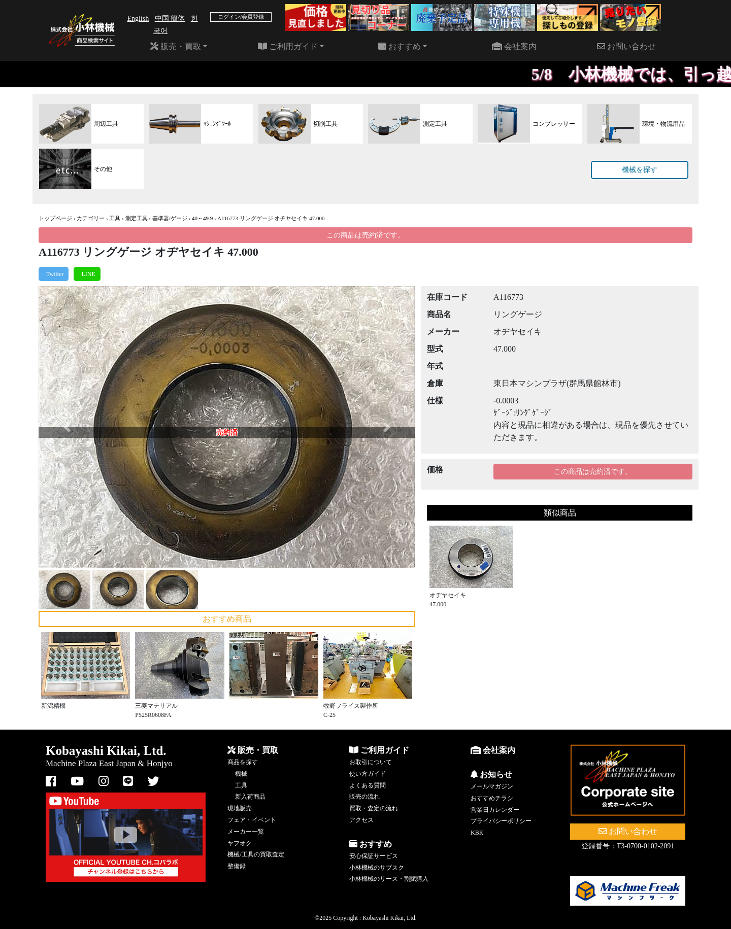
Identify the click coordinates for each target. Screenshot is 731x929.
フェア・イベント (251, 819)
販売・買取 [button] (175, 46)
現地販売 (239, 808)
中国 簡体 (170, 18)
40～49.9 (202, 218)
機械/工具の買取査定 (255, 854)
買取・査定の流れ (373, 808)
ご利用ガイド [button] (288, 46)
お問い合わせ (626, 46)
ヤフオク (239, 843)
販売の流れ (364, 796)
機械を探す (639, 170)
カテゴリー (91, 218)
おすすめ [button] (399, 46)
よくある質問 (367, 785)
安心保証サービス (373, 855)
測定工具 (136, 218)
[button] (67, 427)
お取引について (370, 762)
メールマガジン (492, 786)
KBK (477, 832)
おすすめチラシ (492, 798)
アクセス (361, 819)
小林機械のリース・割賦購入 (388, 878)
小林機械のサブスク (376, 867)
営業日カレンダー (495, 809)
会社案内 (514, 46)
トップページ (55, 218)
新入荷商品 (250, 796)
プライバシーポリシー (501, 820)
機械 (241, 773)
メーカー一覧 (245, 831)
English (138, 18)
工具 (114, 218)
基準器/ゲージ (169, 218)
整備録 (236, 866)
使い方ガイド (367, 773)
